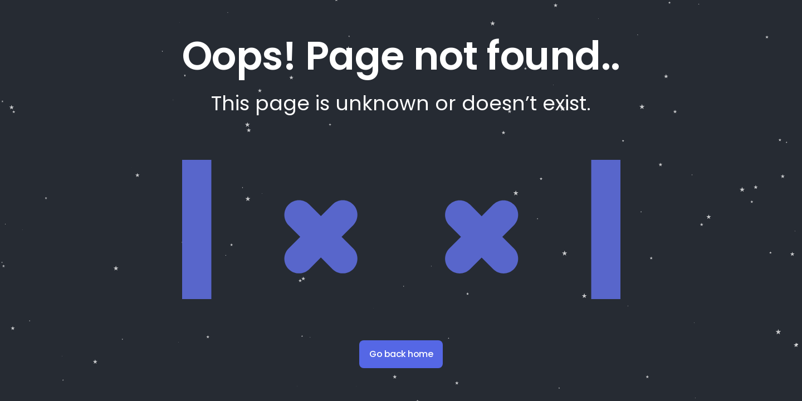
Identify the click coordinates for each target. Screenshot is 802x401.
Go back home (401, 354)
